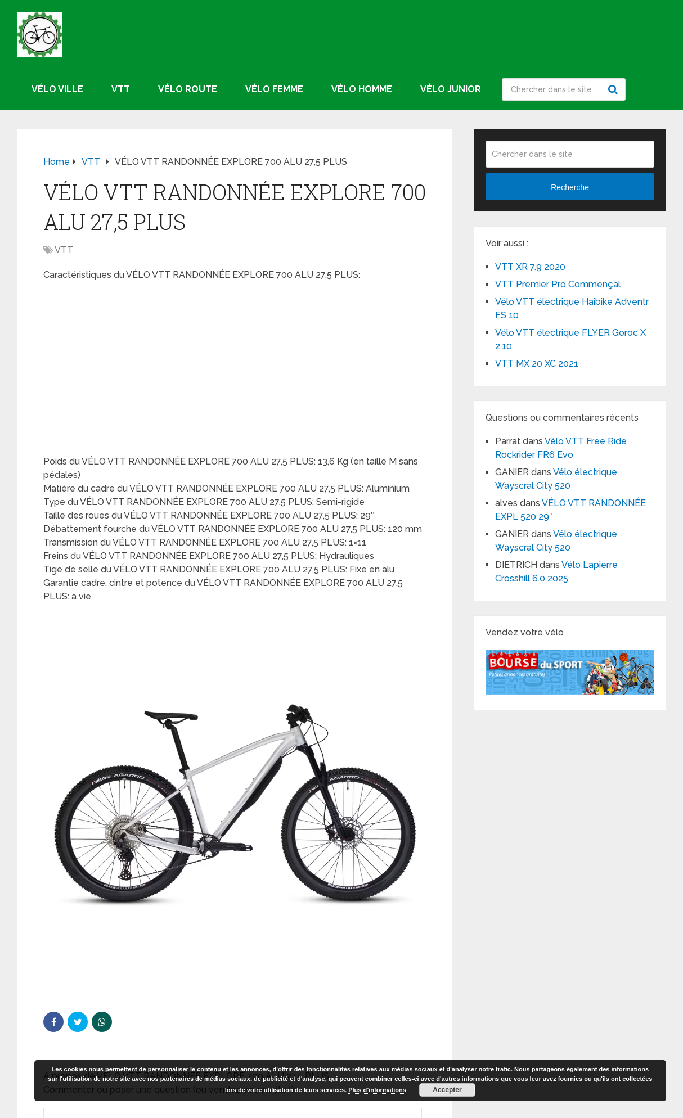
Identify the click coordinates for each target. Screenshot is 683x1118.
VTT (120, 89)
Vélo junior (450, 89)
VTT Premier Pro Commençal (558, 284)
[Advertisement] (234, 371)
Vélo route (187, 89)
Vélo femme (274, 89)
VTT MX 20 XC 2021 (536, 363)
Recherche (614, 89)
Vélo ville (57, 89)
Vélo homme (361, 89)
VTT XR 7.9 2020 (530, 267)
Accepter (447, 1090)
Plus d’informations (377, 1090)
